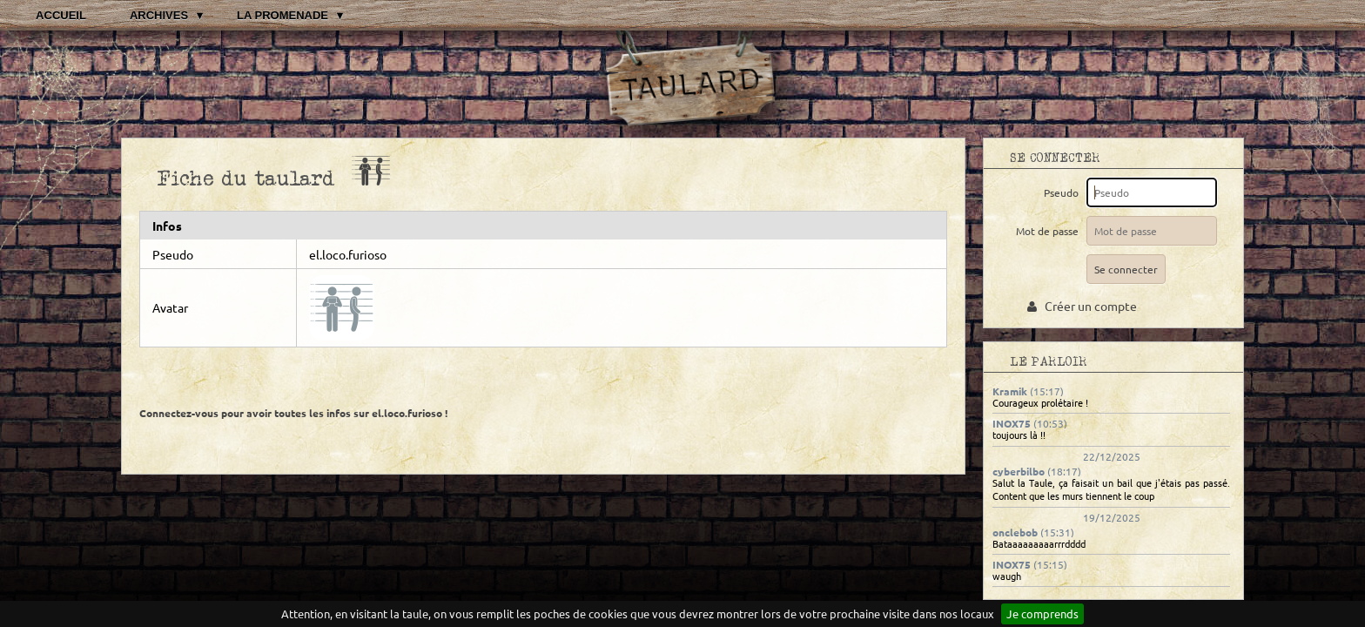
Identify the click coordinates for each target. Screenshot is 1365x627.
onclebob (1015, 532)
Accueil (61, 15)
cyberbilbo (1018, 471)
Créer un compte (1082, 306)
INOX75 (1011, 423)
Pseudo (1064, 192)
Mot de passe (1050, 231)
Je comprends (1042, 613)
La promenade (282, 15)
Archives (159, 15)
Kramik (1009, 391)
